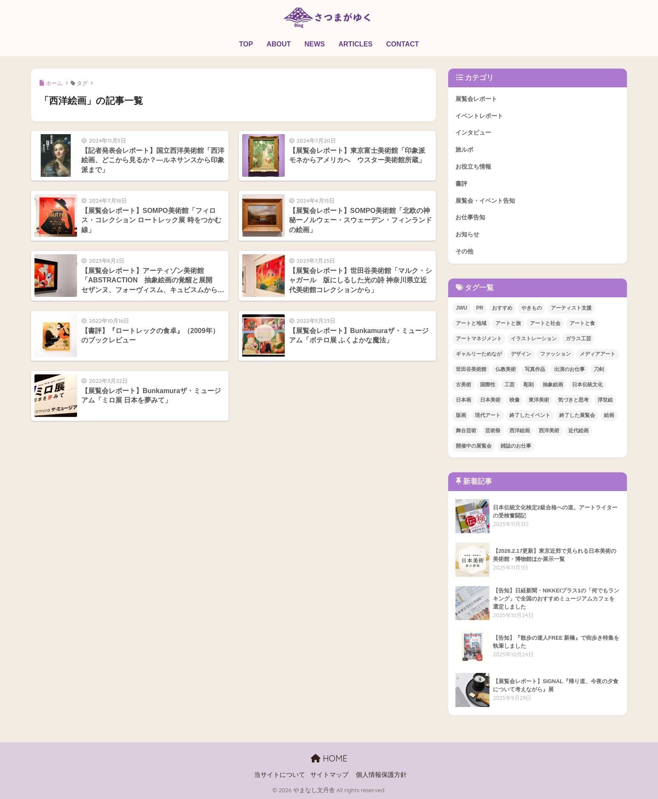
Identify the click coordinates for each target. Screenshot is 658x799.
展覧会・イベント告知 (485, 200)
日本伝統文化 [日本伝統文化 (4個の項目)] (587, 385)
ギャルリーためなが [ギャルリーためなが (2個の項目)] (479, 354)
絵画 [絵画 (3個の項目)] (609, 415)
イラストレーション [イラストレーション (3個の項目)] (534, 339)
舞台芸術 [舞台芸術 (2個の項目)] (466, 431)
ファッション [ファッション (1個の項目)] (555, 354)
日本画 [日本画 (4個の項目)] (463, 400)
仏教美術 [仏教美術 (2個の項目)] (505, 369)
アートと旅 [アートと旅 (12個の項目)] (508, 323)
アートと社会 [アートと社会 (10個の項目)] (545, 323)
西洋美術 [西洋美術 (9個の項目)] (549, 431)
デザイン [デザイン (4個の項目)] (521, 354)
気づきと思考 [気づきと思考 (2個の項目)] (573, 400)
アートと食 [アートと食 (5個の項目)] (582, 323)
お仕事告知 (470, 217)
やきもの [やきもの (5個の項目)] (531, 308)
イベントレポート (479, 115)
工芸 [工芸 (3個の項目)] (509, 385)
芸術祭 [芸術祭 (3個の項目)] (493, 431)
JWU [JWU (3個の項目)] (461, 308)
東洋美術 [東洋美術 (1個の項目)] (539, 400)
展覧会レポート (476, 98)
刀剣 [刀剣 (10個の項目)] (599, 369)
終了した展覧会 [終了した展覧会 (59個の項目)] (577, 415)
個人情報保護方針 (381, 774)
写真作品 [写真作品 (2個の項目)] (535, 369)
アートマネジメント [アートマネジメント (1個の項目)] (479, 339)
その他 (464, 251)
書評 (461, 183)
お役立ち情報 (473, 166)
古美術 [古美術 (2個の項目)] (463, 385)
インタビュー (473, 132)
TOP (246, 44)
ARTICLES (355, 44)
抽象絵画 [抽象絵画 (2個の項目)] (553, 385)
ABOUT (278, 44)
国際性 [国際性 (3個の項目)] (487, 385)
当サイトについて (279, 774)
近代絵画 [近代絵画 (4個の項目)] (578, 431)
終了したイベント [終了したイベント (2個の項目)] (529, 415)
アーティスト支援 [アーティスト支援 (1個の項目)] (571, 308)
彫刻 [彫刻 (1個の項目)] (529, 385)
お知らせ (467, 234)
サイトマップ (329, 774)
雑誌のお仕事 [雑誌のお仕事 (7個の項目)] (516, 446)
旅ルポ (464, 149)
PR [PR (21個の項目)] (479, 308)
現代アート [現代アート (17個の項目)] (488, 415)
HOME (329, 758)
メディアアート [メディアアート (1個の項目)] (597, 354)
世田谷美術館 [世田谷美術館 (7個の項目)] (471, 369)
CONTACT (402, 44)
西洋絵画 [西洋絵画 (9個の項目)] (519, 431)
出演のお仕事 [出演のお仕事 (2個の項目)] (569, 369)
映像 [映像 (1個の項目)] (514, 400)
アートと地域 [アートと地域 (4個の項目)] (471, 323)
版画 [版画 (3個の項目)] (461, 415)
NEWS (314, 44)
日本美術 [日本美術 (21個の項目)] (490, 400)
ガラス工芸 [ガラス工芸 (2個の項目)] (578, 339)
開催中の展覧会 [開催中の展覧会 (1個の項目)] (474, 446)
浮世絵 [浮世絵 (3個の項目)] (605, 400)
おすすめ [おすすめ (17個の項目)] (502, 308)
